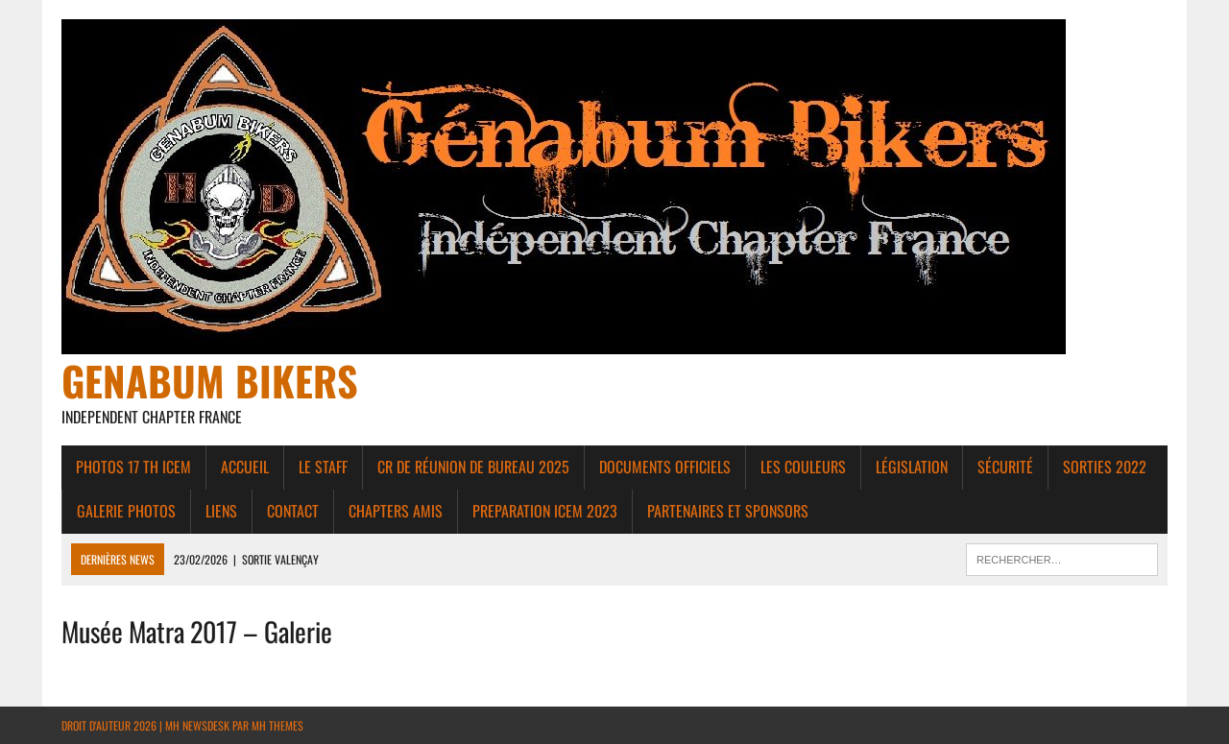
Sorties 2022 (1104, 466)
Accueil (245, 466)
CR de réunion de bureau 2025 (473, 466)
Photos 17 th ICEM (133, 466)
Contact (293, 510)
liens (221, 510)
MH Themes (277, 725)
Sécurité (1005, 466)
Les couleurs (803, 466)
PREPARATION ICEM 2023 (544, 510)
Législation (912, 466)
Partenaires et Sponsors (727, 510)
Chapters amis (396, 510)
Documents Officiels (665, 466)
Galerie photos (126, 510)
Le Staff (323, 466)
